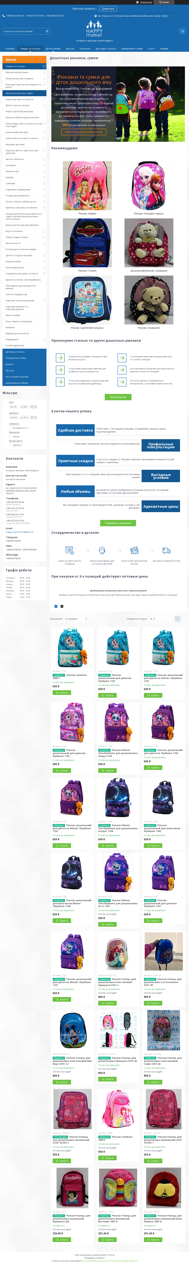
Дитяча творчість (15, 159)
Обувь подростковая (17, 237)
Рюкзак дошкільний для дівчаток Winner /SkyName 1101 (163, 678)
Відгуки (9, 364)
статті (151, 48)
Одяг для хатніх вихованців (20, 300)
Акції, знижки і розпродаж (19, 321)
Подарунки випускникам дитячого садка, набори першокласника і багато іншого (24, 216)
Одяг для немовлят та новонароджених (17, 308)
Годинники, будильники (18, 189)
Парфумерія (12, 339)
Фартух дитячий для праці (19, 111)
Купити (64, 692)
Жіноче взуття (13, 243)
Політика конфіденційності (124, 1260)
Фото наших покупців (17, 376)
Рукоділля (11, 165)
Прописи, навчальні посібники (21, 207)
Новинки (10, 327)
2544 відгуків (146, 2)
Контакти (85, 48)
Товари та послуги (30, 48)
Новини (164, 48)
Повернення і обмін (132, 48)
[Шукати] (47, 31)
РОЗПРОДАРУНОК (15, 345)
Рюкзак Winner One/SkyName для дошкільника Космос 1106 (118, 828)
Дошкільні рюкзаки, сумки (19, 93)
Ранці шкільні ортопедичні (19, 78)
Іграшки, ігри (12, 171)
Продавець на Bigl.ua (94, 1258)
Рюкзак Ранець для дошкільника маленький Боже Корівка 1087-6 (163, 1218)
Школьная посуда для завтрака (22, 224)
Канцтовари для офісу (17, 132)
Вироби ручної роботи (17, 333)
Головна (10, 48)
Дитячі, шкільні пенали (17, 105)
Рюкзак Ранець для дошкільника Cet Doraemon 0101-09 (163, 982)
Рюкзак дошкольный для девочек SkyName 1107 (160, 903)
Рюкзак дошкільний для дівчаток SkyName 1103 (163, 751)
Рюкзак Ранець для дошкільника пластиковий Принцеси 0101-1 (117, 982)
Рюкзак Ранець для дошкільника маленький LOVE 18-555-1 (163, 1139)
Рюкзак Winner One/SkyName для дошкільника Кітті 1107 (118, 903)
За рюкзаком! (118, 397)
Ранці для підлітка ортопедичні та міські (23, 86)
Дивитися (108, 8)
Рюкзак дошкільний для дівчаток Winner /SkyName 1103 (72, 828)
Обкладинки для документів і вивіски (21, 287)
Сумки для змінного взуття (19, 99)
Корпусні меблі (13, 261)
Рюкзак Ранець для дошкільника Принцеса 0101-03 (117, 1059)
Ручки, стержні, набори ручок (21, 201)
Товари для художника (17, 195)
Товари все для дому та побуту (22, 273)
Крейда (10, 177)
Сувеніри (10, 183)
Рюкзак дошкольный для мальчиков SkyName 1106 (162, 828)
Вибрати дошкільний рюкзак (84, 132)
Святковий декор (15, 267)
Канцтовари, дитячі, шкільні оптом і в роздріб (24, 125)
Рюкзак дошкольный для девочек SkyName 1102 (69, 753)
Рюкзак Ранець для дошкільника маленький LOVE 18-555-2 (71, 1139)
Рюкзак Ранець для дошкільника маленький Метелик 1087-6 (117, 1218)
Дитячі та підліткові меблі (19, 255)
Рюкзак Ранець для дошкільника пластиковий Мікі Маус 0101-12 (72, 1060)
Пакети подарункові (16, 294)
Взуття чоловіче (14, 231)
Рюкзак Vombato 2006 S (115, 1138)
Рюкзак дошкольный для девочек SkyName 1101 (114, 678)
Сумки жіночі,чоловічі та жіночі (22, 138)
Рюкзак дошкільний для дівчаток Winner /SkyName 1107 (72, 982)
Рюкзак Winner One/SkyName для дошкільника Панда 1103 (118, 753)
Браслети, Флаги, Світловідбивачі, (23, 279)
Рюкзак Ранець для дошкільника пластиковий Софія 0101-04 (163, 1060)
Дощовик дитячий (15, 144)
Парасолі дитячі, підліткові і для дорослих (22, 151)
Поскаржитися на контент (96, 1260)
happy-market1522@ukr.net (19, 532)
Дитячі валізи (53, 48)
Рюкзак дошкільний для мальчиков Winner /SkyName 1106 (72, 903)
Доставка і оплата (105, 48)
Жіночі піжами (13, 315)
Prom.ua (111, 1255)
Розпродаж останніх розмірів (21, 249)
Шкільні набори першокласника (22, 117)
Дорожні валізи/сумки (17, 72)
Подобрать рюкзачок (118, 523)
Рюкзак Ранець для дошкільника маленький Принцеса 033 (71, 1218)
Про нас (70, 48)
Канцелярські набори (17, 382)
